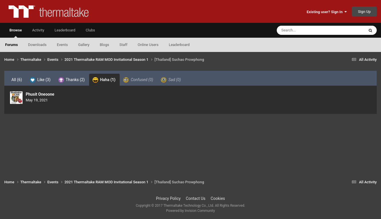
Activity (38, 30)
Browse (15, 33)
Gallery (83, 45)
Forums (11, 45)
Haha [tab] (104, 80)
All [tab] (16, 79)
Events (62, 45)
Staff (123, 45)
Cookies (218, 198)
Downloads (37, 45)
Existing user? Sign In (327, 12)
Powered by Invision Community (190, 211)
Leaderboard (179, 45)
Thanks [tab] (71, 80)
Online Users (148, 45)
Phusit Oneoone (40, 94)
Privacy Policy (168, 198)
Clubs (90, 30)
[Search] (306, 30)
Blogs (104, 45)
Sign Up (364, 11)
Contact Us (196, 198)
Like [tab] (40, 80)
